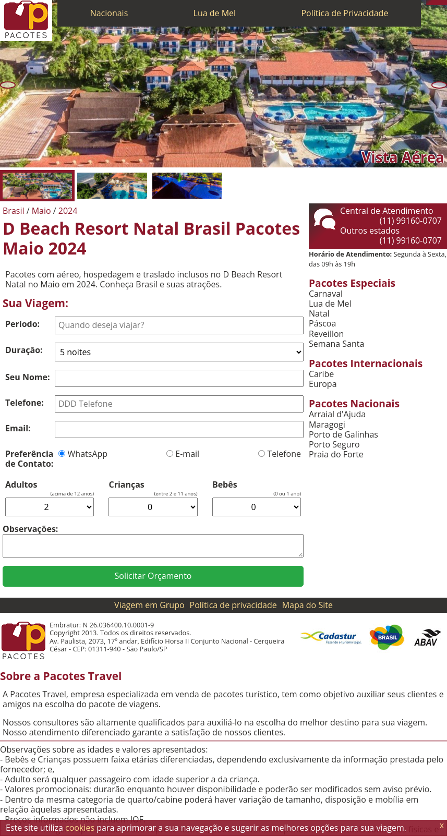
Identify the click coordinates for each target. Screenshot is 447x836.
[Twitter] (439, 2)
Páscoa (322, 324)
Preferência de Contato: (29, 458)
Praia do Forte (336, 454)
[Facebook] (444, 2)
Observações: (30, 529)
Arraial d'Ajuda (337, 414)
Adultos (21, 485)
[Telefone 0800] (428, 2)
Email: (18, 428)
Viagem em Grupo (149, 605)
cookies (79, 827)
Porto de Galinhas (343, 435)
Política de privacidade (233, 605)
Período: (22, 324)
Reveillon (326, 334)
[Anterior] (8, 85)
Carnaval (326, 294)
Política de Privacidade (344, 13)
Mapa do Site (307, 605)
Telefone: (24, 402)
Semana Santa (336, 344)
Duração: (24, 350)
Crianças (126, 485)
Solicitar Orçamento (153, 575)
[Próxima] (439, 85)
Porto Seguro (334, 445)
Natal (319, 314)
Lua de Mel (215, 13)
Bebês (224, 485)
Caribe (321, 374)
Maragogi (327, 425)
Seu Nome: (27, 377)
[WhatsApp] (434, 2)
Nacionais (109, 13)
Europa (323, 384)
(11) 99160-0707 (411, 220)
